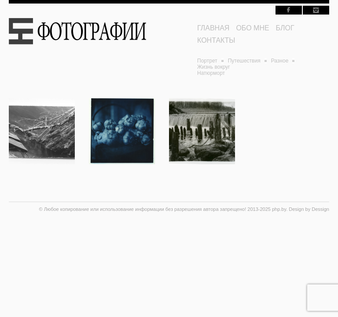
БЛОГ (285, 28)
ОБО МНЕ (252, 28)
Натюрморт (211, 73)
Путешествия (244, 61)
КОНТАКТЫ (216, 40)
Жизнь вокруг (213, 67)
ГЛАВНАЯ (213, 28)
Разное (280, 61)
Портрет (207, 61)
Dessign (320, 209)
